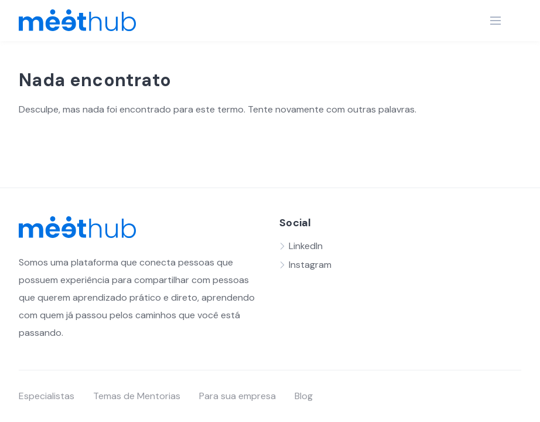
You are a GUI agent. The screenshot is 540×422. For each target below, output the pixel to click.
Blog (304, 396)
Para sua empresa (237, 396)
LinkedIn (306, 246)
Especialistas (46, 396)
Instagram (310, 264)
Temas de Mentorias (136, 396)
